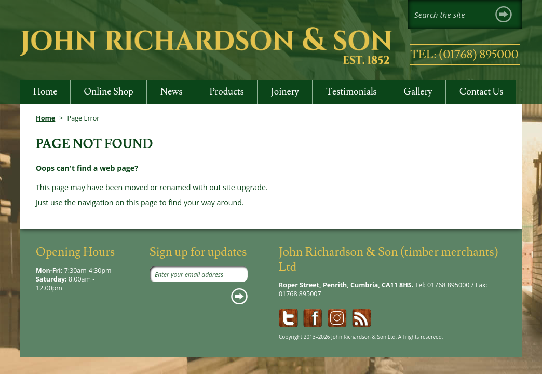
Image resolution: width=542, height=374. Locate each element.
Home (45, 118)
